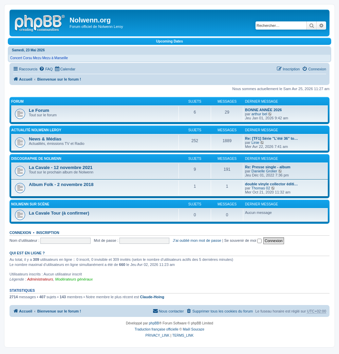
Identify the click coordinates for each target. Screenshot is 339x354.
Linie (255, 142)
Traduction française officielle (156, 329)
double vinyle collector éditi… (271, 184)
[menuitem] (46, 69)
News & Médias (45, 138)
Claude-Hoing (152, 297)
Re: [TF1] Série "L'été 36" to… (271, 138)
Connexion (20, 233)
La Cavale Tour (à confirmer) (59, 213)
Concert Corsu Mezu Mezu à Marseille (39, 58)
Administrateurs (40, 279)
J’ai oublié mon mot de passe (197, 240)
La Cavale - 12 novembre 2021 (61, 167)
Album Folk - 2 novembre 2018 (61, 184)
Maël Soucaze (193, 329)
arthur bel (259, 114)
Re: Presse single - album (267, 167)
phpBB (154, 323)
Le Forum (39, 110)
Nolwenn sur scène (30, 204)
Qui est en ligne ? (27, 253)
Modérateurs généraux (74, 279)
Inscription (47, 233)
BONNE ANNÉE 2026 (263, 110)
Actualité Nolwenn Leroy (36, 130)
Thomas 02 (260, 188)
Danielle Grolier (264, 171)
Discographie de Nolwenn (36, 159)
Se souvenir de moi (243, 240)
